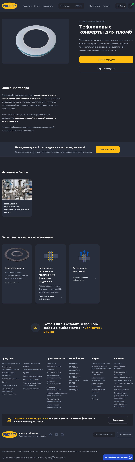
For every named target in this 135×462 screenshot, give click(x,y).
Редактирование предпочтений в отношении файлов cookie (23, 458)
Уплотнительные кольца (33, 369)
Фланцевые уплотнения (11, 363)
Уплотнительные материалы (8, 374)
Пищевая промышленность (54, 370)
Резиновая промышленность (54, 388)
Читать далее (47, 6)
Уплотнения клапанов (10, 379)
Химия (4, 382)
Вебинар (95, 399)
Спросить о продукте (106, 60)
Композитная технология (97, 373)
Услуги (37, 6)
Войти (121, 6)
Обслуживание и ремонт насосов (98, 379)
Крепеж (26, 373)
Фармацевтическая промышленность (54, 376)
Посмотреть (12, 283)
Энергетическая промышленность (54, 400)
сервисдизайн (58, 457)
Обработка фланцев (31, 389)
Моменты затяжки (121, 390)
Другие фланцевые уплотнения (91, 21)
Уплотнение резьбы (9, 385)
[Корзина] (130, 6)
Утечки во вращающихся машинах (120, 366)
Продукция (27, 6)
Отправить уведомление (49, 452)
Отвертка (118, 386)
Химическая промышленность (54, 365)
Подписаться (118, 420)
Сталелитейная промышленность (54, 406)
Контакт (106, 6)
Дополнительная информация (50, 297)
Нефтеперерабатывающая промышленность (56, 394)
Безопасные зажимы (31, 379)
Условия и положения (89, 452)
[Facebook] (50, 434)
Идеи (94, 396)
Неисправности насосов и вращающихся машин (123, 374)
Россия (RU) (125, 434)
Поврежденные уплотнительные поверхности (121, 395)
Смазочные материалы (32, 376)
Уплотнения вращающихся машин (10, 368)
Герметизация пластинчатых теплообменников (9, 391)
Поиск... (71, 6)
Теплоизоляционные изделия (31, 365)
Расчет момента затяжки (98, 391)
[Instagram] (62, 434)
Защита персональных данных (70, 452)
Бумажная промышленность (54, 382)
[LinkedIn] (56, 434)
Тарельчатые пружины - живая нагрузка (33, 384)
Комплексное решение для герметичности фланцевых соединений (47, 275)
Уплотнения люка (14, 268)
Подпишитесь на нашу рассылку (31, 418)
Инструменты (95, 6)
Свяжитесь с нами (108, 149)
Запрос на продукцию (106, 69)
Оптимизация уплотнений (97, 385)
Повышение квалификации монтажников (120, 404)
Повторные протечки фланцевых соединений (123, 381)
